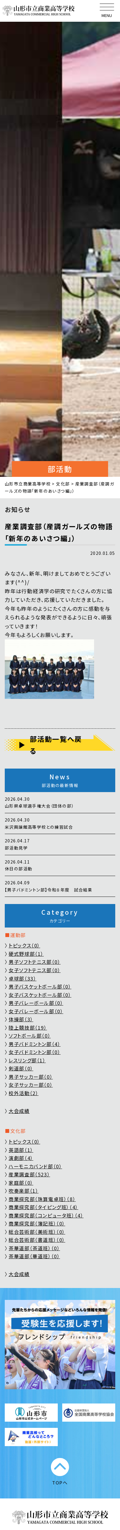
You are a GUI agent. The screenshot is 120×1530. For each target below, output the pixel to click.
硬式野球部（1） (26, 953)
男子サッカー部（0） (31, 1076)
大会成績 (19, 1110)
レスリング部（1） (27, 1060)
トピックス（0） (24, 945)
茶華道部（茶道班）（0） (34, 1248)
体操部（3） (21, 1019)
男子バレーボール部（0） (36, 1002)
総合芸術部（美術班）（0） (37, 1231)
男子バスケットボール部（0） (40, 986)
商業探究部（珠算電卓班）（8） (42, 1199)
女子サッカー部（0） (31, 1084)
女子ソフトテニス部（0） (34, 970)
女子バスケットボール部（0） (40, 994)
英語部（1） (21, 1149)
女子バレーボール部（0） (36, 1011)
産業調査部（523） (29, 1174)
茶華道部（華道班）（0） (34, 1256)
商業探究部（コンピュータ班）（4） (46, 1215)
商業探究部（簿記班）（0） (37, 1223)
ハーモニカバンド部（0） (35, 1166)
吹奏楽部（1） (23, 1190)
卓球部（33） (22, 978)
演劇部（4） (21, 1157)
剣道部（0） (21, 1068)
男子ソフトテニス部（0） (34, 961)
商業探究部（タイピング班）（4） (43, 1207)
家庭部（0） (21, 1182)
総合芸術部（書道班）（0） (37, 1239)
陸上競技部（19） (28, 1027)
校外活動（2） (23, 1093)
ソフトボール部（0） (30, 1035)
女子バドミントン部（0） (34, 1052)
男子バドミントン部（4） (34, 1043)
